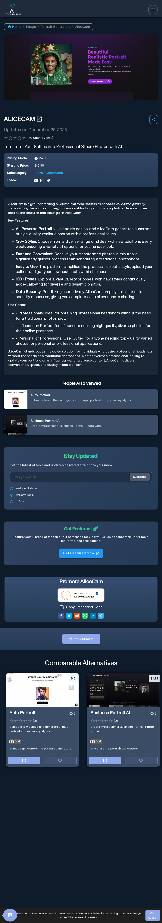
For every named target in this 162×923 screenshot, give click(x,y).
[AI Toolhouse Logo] (12, 9)
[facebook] (61, 616)
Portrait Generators (55, 27)
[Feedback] (10, 915)
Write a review (81, 639)
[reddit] (77, 616)
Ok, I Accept (152, 915)
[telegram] (101, 616)
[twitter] (69, 616)
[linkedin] (93, 616)
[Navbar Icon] (152, 9)
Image (31, 27)
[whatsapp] (85, 616)
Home (14, 27)
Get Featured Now (81, 555)
